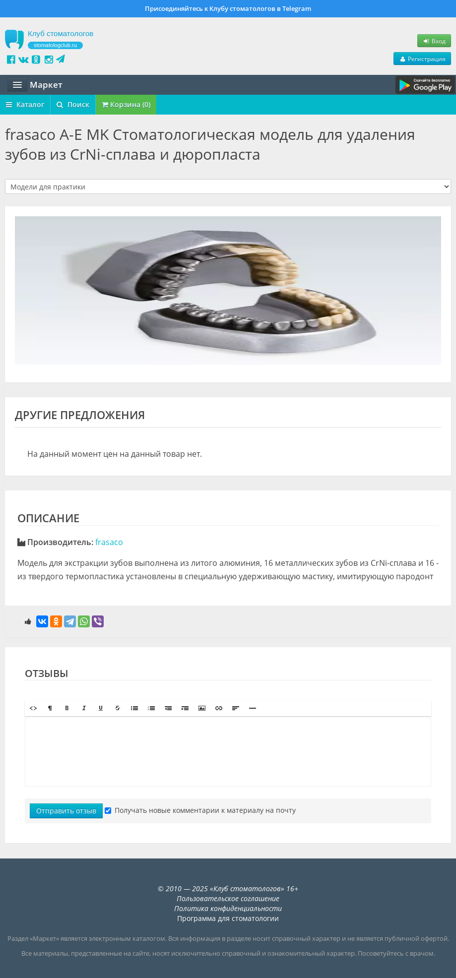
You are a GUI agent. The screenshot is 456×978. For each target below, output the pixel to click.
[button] (33, 708)
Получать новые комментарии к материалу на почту (200, 810)
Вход (434, 41)
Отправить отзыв (66, 810)
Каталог (25, 104)
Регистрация (422, 58)
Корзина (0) (126, 104)
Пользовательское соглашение (228, 898)
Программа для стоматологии (228, 918)
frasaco (109, 542)
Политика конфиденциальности (228, 908)
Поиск (73, 104)
